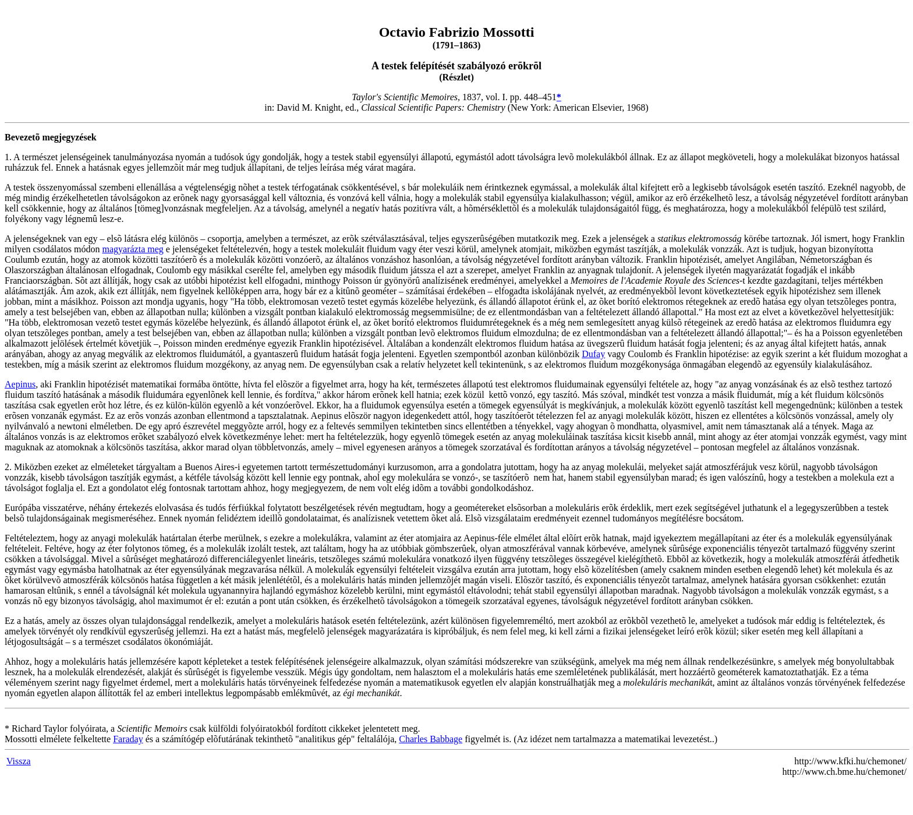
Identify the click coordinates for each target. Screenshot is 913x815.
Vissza (18, 761)
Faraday (128, 739)
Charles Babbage (430, 739)
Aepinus (20, 384)
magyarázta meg (133, 249)
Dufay (593, 354)
